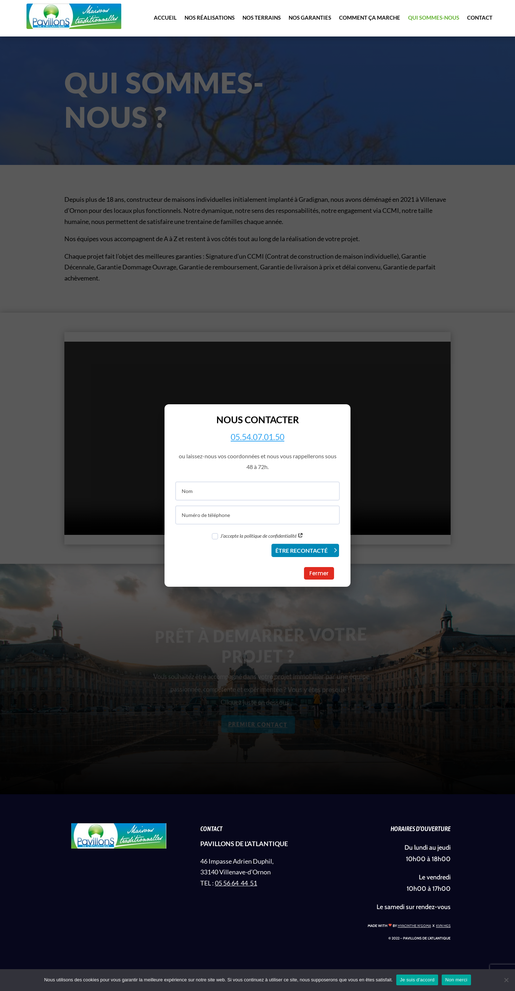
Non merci (456, 979)
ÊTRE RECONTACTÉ (301, 550)
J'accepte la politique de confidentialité (257, 536)
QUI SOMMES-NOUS (433, 18)
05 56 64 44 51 (236, 883)
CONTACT (479, 18)
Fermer (319, 573)
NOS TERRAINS (261, 18)
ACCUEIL (165, 18)
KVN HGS (443, 925)
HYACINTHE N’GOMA (414, 925)
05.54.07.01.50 (257, 437)
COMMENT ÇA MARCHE (369, 18)
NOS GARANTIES (310, 18)
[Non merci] (506, 979)
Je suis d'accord (417, 979)
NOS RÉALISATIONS (210, 18)
